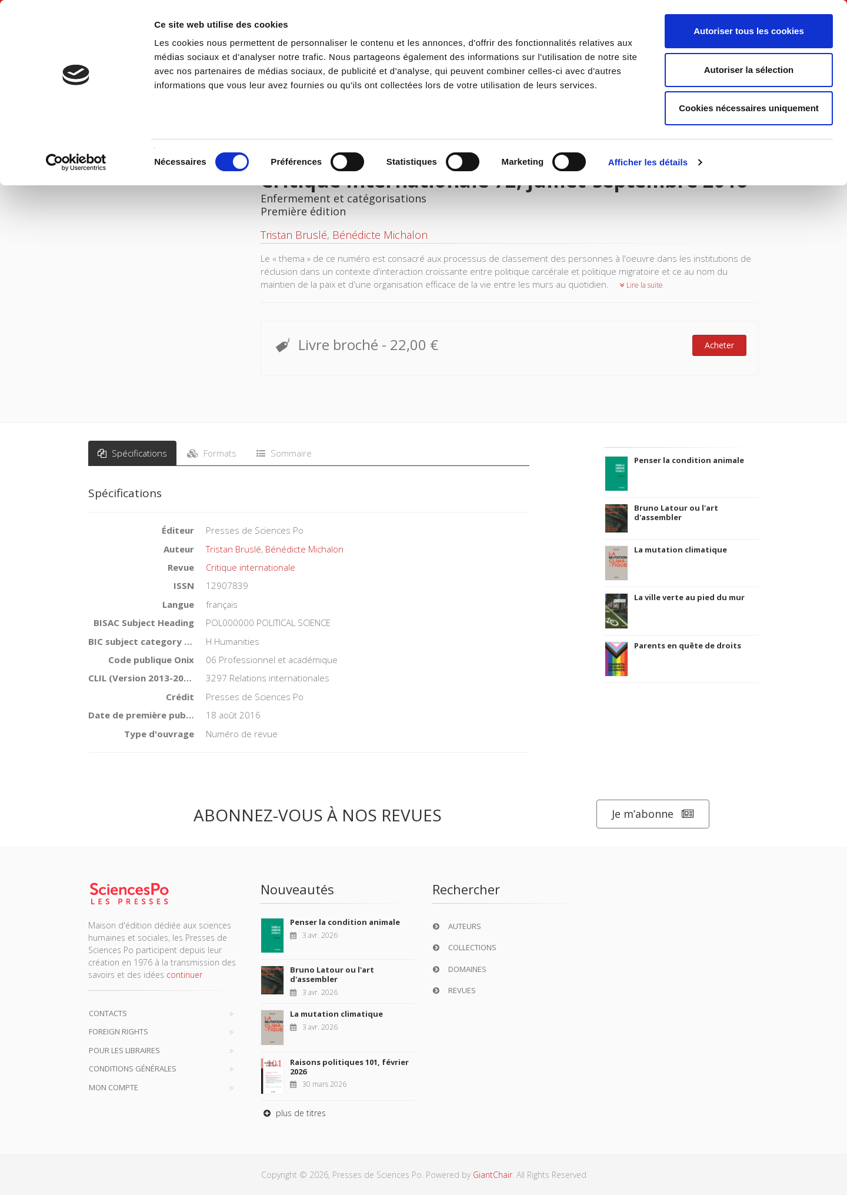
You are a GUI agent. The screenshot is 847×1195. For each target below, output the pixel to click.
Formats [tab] (211, 453)
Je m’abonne (653, 814)
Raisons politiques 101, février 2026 (349, 1067)
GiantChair (492, 1174)
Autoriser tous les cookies (748, 31)
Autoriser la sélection (749, 70)
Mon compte (113, 1087)
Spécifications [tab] (132, 453)
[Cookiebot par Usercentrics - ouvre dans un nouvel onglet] (76, 162)
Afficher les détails (648, 162)
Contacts (108, 1013)
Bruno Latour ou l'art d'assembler (676, 512)
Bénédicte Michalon (380, 235)
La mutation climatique (680, 549)
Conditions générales (132, 1068)
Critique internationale (250, 567)
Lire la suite (641, 285)
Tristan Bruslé (294, 235)
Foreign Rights (118, 1031)
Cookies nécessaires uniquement (749, 108)
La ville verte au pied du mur (689, 597)
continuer (184, 974)
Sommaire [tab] (284, 453)
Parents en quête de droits (687, 645)
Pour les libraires (124, 1050)
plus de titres (293, 1113)
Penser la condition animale (689, 460)
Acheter (719, 345)
